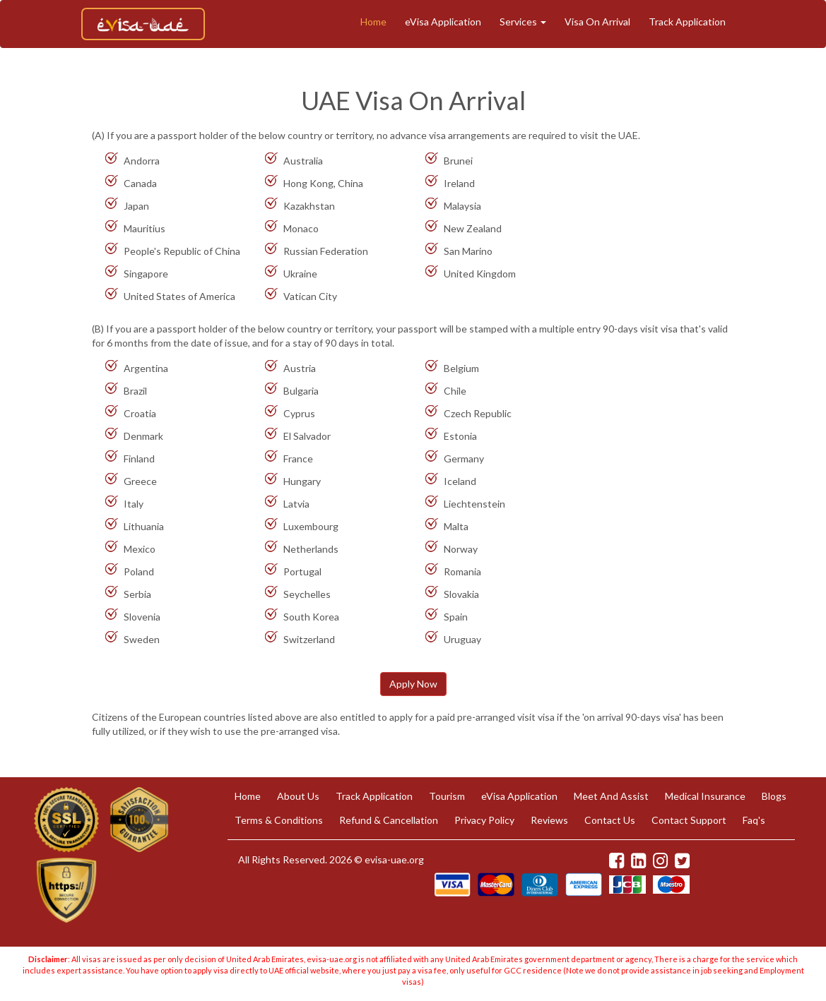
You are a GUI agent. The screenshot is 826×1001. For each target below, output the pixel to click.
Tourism (447, 796)
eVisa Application (443, 22)
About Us (298, 796)
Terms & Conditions (279, 820)
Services (523, 22)
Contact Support (688, 820)
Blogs (774, 796)
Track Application (687, 22)
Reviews (549, 820)
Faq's (754, 820)
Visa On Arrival (597, 22)
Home (373, 22)
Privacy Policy (484, 820)
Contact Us (609, 820)
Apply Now (413, 684)
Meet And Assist (611, 796)
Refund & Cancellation (388, 820)
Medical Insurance (705, 796)
